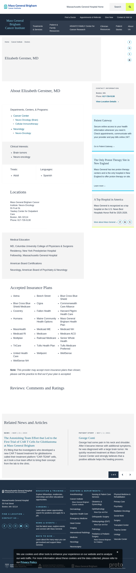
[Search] (122, 7)
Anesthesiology (76, 494)
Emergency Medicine (78, 518)
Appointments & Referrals (90, 17)
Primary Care (119, 502)
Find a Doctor (70, 17)
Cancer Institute (16, 42)
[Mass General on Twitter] (10, 526)
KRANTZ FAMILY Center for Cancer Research (82, 28)
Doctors (27, 42)
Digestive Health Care (79, 514)
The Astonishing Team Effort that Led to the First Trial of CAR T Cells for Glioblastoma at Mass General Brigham (30, 441)
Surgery (117, 520)
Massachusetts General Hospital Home (85, 7)
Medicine (74, 537)
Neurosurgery (75, 547)
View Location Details (106, 101)
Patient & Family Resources (54, 28)
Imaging (73, 528)
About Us (130, 27)
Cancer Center (21, 115)
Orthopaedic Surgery (100, 517)
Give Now (109, 17)
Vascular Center (120, 539)
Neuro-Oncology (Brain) (26, 120)
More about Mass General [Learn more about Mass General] (104, 222)
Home (7, 42)
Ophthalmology (98, 509)
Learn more (98, 186)
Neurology (18, 129)
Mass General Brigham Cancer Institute (15, 24)
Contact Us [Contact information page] (9, 518)
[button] (122, 474)
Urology (117, 534)
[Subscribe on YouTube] (21, 526)
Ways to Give (44, 536)
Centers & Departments (85, 491)
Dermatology (75, 509)
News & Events (45, 523)
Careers (41, 507)
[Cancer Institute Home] (17, 6)
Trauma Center (120, 530)
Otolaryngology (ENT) (101, 521)
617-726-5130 (108, 96)
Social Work (119, 516)
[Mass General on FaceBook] (4, 526)
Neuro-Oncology (23, 133)
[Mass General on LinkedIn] (26, 526)
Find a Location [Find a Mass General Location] (12, 514)
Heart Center (75, 523)
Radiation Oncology (122, 511)
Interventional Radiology (80, 532)
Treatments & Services (38, 28)
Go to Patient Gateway (103, 146)
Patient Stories (119, 28)
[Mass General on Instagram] (15, 526)
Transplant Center (121, 525)
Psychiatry (118, 506)
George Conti (87, 438)
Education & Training (50, 491)
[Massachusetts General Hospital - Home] (17, 491)
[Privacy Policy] (29, 562)
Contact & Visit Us (124, 17)
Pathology (96, 529)
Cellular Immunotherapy (26, 124)
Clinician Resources (105, 27)
